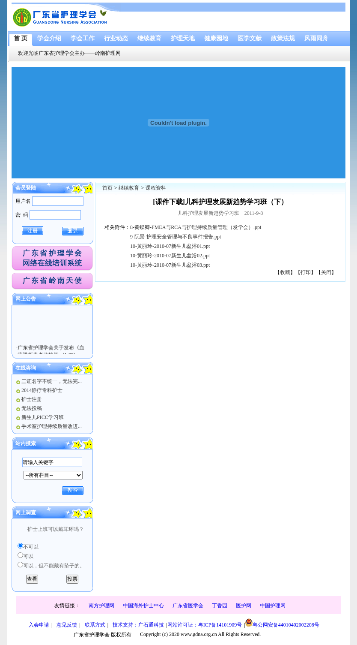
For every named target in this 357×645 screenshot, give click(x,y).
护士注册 (31, 399)
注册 (32, 231)
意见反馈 (67, 625)
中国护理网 (273, 606)
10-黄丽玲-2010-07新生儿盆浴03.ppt (170, 265)
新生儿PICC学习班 (42, 417)
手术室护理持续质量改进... (51, 426)
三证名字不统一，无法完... (51, 381)
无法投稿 (31, 408)
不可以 (31, 547)
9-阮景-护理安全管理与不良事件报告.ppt (175, 237)
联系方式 (95, 625)
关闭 (326, 272)
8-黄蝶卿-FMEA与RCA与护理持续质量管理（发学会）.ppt (195, 227)
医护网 (243, 606)
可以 (28, 556)
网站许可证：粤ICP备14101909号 (204, 625)
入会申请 (39, 625)
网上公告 (25, 299)
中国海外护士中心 (143, 606)
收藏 (285, 272)
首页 (107, 188)
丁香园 (219, 606)
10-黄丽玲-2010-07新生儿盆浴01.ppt (170, 246)
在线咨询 (25, 368)
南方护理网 (101, 606)
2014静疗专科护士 (41, 390)
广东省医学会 (188, 606)
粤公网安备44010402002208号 (282, 623)
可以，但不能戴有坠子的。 (54, 566)
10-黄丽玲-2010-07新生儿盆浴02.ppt (170, 256)
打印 (305, 272)
